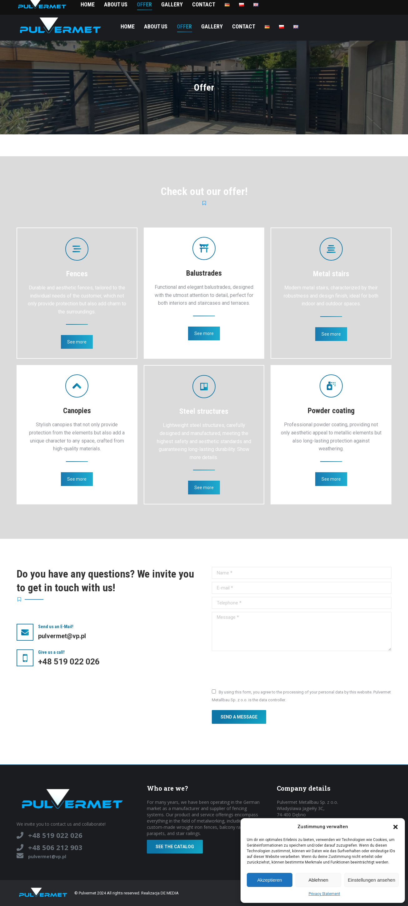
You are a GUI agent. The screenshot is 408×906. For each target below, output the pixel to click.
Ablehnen (318, 880)
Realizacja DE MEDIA (160, 893)
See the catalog (175, 846)
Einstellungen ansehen (371, 880)
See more (77, 341)
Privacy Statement (324, 894)
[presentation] (259, 669)
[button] (395, 827)
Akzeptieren (269, 880)
